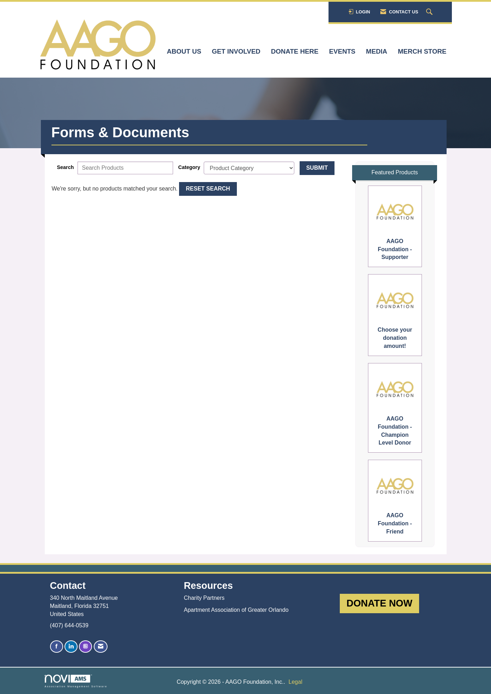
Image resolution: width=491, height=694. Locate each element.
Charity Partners (204, 598)
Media (376, 51)
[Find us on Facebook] (56, 646)
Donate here (295, 51)
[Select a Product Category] (249, 168)
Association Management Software (76, 681)
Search (65, 167)
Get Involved (236, 51)
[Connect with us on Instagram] (85, 646)
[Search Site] (430, 12)
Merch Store (422, 51)
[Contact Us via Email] (101, 646)
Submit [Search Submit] (317, 168)
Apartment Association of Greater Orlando (236, 610)
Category (189, 167)
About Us (184, 51)
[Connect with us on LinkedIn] (71, 646)
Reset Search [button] (208, 189)
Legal (295, 682)
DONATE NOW (379, 603)
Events (342, 51)
